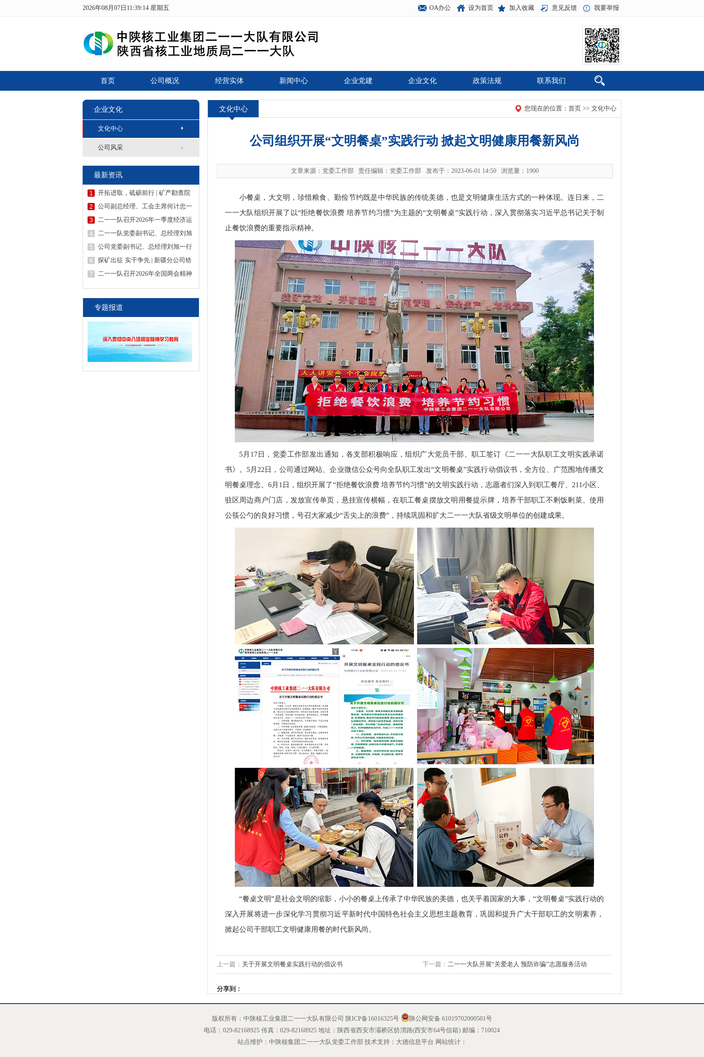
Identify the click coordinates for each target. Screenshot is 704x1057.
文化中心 (110, 128)
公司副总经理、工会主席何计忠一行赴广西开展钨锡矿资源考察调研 (145, 206)
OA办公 (440, 7)
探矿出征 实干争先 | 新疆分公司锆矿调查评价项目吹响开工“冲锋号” (145, 260)
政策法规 (487, 80)
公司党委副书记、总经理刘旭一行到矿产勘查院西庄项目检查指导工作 (145, 247)
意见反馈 (564, 7)
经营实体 (229, 80)
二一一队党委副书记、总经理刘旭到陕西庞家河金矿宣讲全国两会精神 (145, 233)
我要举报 (606, 7)
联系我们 (551, 80)
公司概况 (164, 80)
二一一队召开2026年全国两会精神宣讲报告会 (145, 273)
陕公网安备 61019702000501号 (451, 1018)
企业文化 (422, 80)
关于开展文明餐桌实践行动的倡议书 (292, 964)
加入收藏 (521, 7)
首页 (108, 80)
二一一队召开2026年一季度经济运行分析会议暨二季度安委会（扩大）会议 (145, 220)
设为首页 (480, 7)
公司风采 (110, 147)
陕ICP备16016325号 (372, 1018)
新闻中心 (293, 80)
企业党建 (358, 80)
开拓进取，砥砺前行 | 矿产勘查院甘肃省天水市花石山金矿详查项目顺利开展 (145, 193)
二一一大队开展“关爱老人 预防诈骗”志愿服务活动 (517, 964)
